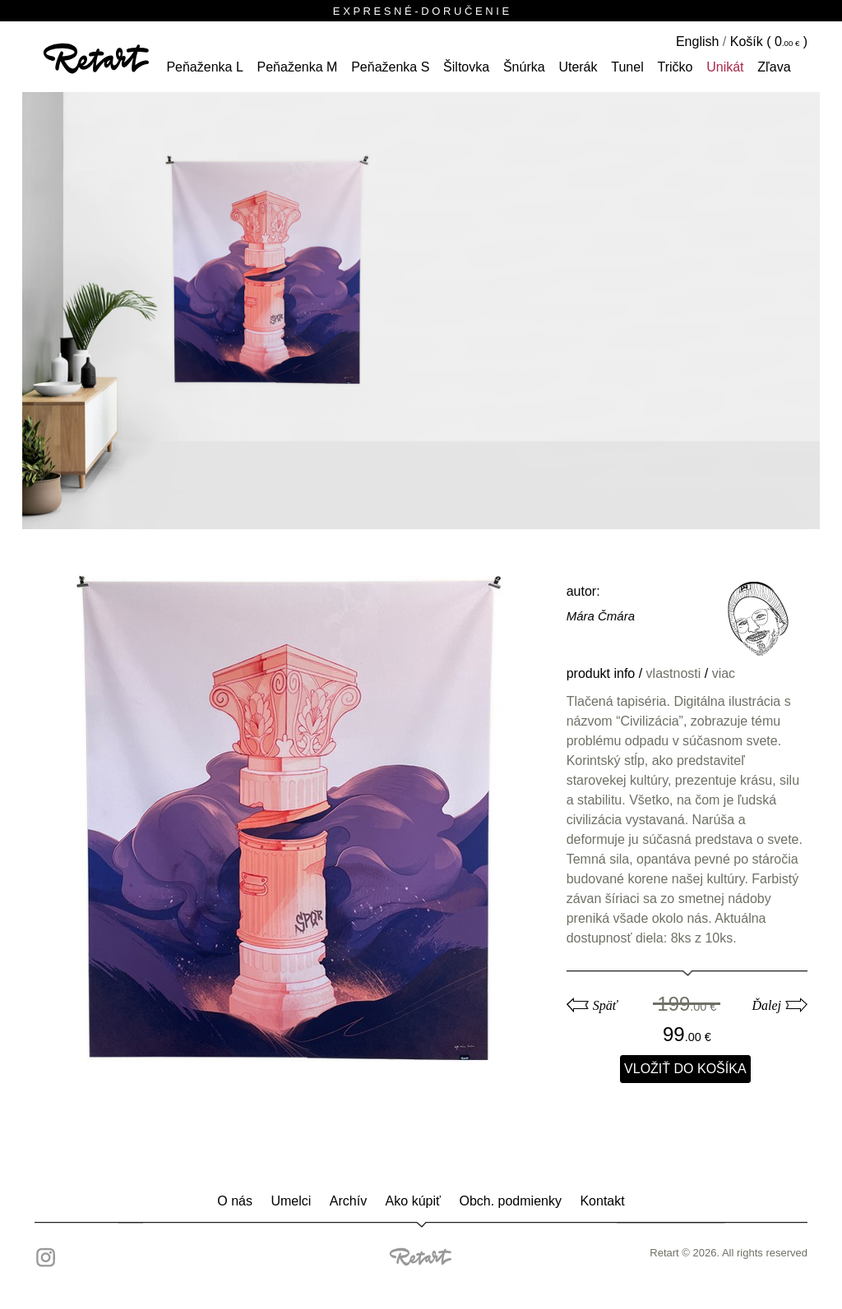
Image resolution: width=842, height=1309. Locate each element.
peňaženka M (297, 67)
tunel (627, 67)
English (697, 41)
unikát (724, 67)
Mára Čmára (601, 616)
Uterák (577, 67)
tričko (674, 67)
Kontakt (602, 1201)
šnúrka (524, 67)
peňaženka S (390, 67)
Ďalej (766, 1005)
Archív (348, 1201)
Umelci (291, 1201)
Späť (605, 1005)
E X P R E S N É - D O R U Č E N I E (421, 11)
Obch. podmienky (510, 1201)
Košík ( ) (768, 41)
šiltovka (466, 67)
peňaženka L (204, 67)
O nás (234, 1201)
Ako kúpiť (413, 1201)
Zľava (773, 67)
